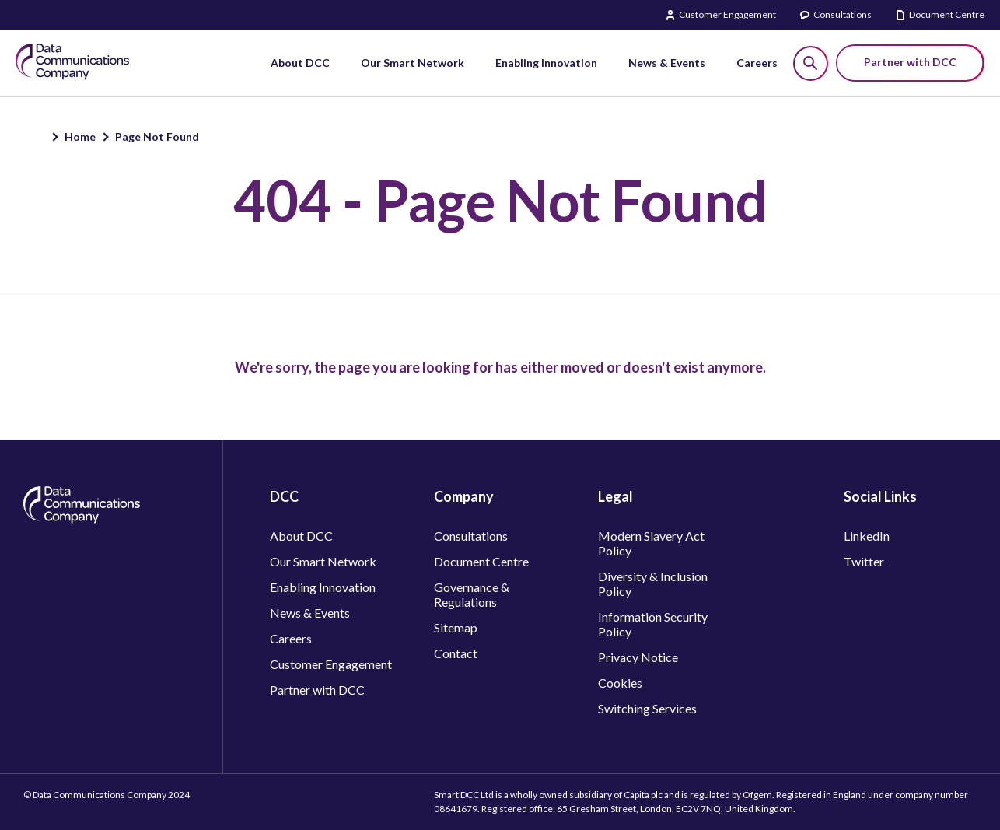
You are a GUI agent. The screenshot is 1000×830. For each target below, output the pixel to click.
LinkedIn (867, 535)
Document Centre (946, 14)
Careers (291, 638)
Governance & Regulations (471, 594)
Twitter (864, 561)
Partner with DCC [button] (910, 61)
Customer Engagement (727, 14)
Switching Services (647, 708)
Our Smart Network (323, 561)
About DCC (301, 535)
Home (80, 136)
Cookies (620, 682)
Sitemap (455, 627)
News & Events (310, 612)
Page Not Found (157, 136)
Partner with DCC (317, 689)
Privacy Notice (638, 657)
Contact (455, 653)
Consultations (842, 14)
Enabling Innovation (323, 587)
